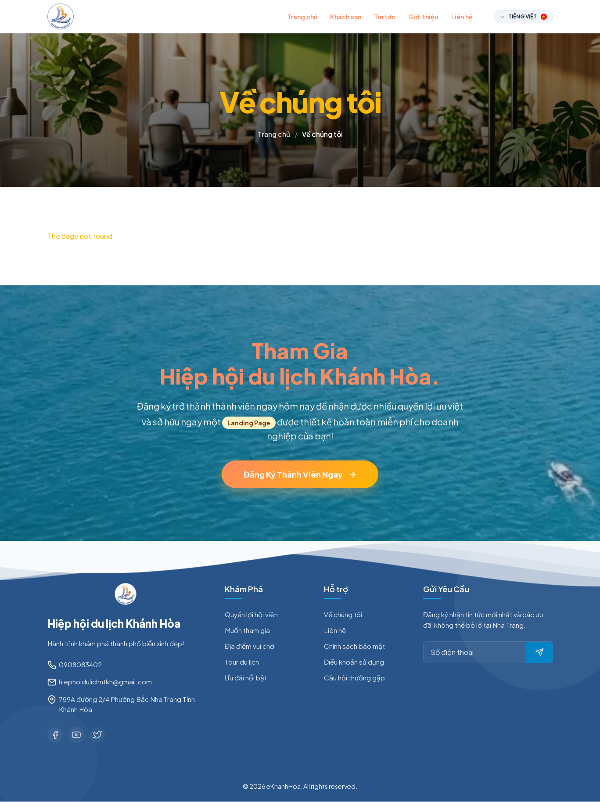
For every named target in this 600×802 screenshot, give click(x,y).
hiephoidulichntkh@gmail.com (105, 682)
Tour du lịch (242, 662)
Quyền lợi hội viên (251, 614)
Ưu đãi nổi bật (246, 677)
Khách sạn (345, 17)
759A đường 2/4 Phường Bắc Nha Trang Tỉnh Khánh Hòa (127, 704)
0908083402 (80, 664)
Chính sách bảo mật (354, 646)
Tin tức (384, 17)
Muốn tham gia (247, 630)
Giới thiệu (423, 17)
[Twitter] (97, 735)
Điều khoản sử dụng (354, 662)
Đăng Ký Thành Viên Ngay (300, 474)
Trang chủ (302, 17)
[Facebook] (55, 735)
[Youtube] (76, 735)
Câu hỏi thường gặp (354, 677)
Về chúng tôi (343, 614)
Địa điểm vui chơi (250, 646)
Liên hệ (462, 17)
